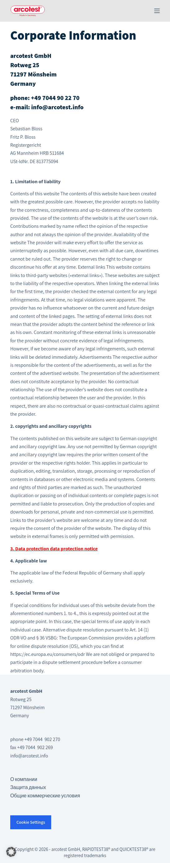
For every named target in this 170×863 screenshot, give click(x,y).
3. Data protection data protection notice (54, 548)
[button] (11, 852)
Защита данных (28, 787)
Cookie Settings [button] (30, 822)
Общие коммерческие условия (45, 795)
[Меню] (157, 11)
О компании (23, 779)
